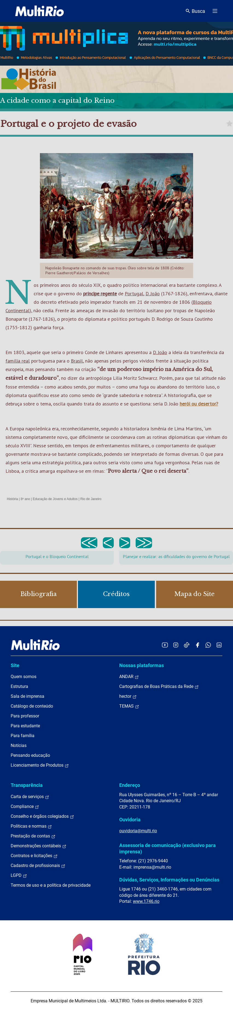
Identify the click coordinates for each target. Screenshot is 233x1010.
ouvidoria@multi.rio (138, 830)
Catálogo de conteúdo (32, 706)
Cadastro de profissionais (38, 865)
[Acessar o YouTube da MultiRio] (165, 644)
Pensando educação (30, 755)
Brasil (77, 361)
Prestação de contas (33, 836)
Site (15, 665)
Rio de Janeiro (90, 499)
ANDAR (129, 676)
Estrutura (19, 686)
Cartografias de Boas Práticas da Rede (159, 686)
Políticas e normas (31, 826)
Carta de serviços (30, 796)
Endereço (129, 785)
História (12, 499)
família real (17, 361)
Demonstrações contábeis (38, 846)
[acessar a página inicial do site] (39, 10)
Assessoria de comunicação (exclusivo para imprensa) (167, 848)
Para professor (25, 716)
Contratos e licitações (34, 856)
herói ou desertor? (199, 404)
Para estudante (25, 725)
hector (128, 696)
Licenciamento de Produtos (40, 765)
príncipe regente (100, 293)
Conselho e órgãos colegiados (42, 816)
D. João (152, 293)
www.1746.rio (146, 901)
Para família (22, 735)
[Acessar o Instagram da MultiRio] (175, 644)
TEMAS (129, 706)
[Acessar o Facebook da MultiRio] (197, 644)
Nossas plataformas (141, 665)
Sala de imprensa (27, 696)
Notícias (19, 745)
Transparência (27, 785)
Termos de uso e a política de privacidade (51, 885)
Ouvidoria (130, 819)
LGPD (19, 875)
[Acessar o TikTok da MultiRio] (186, 644)
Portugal (134, 293)
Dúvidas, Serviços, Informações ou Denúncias (169, 880)
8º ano (25, 499)
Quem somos (23, 676)
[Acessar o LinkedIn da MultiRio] (219, 644)
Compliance (25, 806)
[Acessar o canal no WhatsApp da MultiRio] (208, 644)
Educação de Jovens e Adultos (55, 499)
